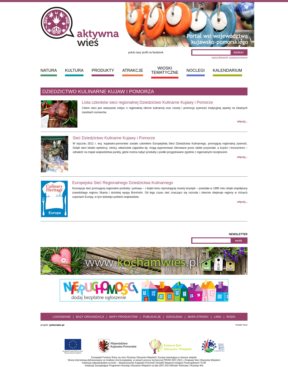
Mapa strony (198, 316)
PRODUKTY (103, 70)
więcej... (242, 121)
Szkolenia (174, 316)
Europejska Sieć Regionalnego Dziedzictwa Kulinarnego (122, 182)
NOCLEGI (196, 70)
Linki (217, 316)
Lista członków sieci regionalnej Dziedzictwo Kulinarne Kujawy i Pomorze (147, 102)
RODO (231, 316)
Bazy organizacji (90, 316)
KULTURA (74, 70)
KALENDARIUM (227, 70)
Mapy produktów (123, 316)
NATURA (48, 70)
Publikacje (152, 316)
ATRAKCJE (132, 70)
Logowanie (62, 316)
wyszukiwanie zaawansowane (230, 57)
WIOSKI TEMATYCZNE (164, 70)
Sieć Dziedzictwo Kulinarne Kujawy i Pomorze (114, 138)
